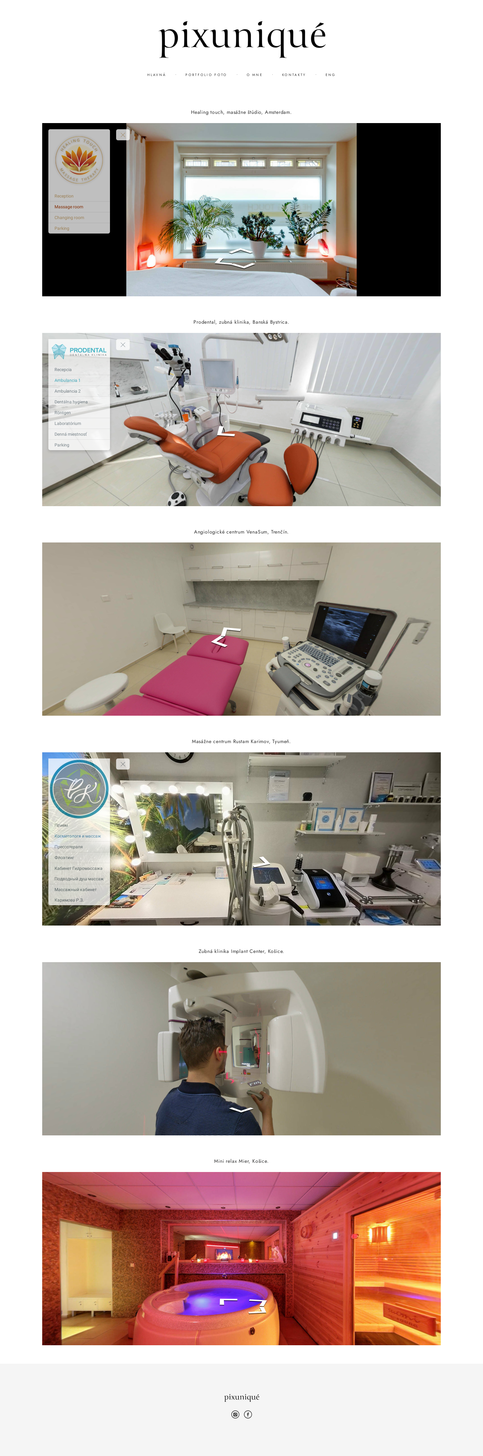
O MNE (255, 74)
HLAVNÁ (156, 74)
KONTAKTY (294, 74)
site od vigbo (241, 1441)
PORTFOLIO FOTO (206, 74)
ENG (331, 74)
